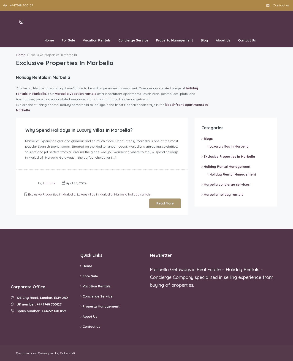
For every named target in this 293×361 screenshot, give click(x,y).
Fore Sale (90, 276)
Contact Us (247, 40)
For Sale (68, 40)
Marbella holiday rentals (132, 194)
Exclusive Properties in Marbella (52, 194)
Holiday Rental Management (227, 167)
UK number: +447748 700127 (36, 304)
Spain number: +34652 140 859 (38, 311)
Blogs (208, 139)
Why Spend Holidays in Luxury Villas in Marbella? (79, 130)
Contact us (278, 5)
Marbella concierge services (227, 184)
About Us (223, 40)
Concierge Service (133, 40)
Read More (165, 203)
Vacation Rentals (97, 40)
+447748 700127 (18, 5)
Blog (204, 40)
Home (49, 40)
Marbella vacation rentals (75, 94)
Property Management (174, 40)
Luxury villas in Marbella (95, 194)
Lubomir (49, 183)
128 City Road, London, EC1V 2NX (39, 298)
